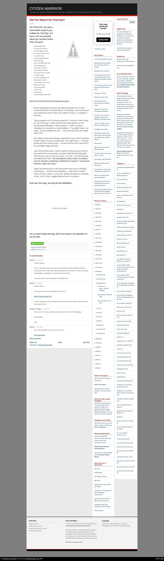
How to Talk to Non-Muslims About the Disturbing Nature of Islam (125, 297)
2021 (97, 221)
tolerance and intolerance (124, 446)
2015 (97, 246)
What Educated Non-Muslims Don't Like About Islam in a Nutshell (102, 65)
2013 (97, 255)
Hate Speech (98, 143)
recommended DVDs (123, 361)
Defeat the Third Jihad (35, 530)
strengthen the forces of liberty (125, 399)
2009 (97, 271)
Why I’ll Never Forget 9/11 (42, 296)
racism (119, 349)
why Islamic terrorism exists (125, 467)
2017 (97, 238)
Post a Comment (35, 338)
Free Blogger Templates (9, 558)
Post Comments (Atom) (45, 345)
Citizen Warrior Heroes (35, 526)
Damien (32, 260)
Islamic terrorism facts (123, 321)
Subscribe (103, 40)
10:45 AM (46, 309)
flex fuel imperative (122, 243)
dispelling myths (121, 217)
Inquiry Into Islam (34, 524)
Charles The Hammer (123, 205)
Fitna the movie (121, 239)
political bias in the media (124, 341)
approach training (122, 191)
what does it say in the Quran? (125, 450)
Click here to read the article (74, 542)
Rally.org (128, 34)
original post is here (61, 101)
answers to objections (123, 187)
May (98, 316)
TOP (162, 558)
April (98, 321)
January (99, 333)
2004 (97, 355)
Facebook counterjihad (123, 231)
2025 (97, 204)
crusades (119, 209)
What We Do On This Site (101, 71)
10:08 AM (39, 283)
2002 (97, 364)
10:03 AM (39, 260)
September (100, 283)
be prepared (120, 201)
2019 (97, 229)
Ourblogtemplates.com (32, 558)
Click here (103, 427)
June (99, 312)
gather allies (120, 247)
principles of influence (123, 345)
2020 (97, 225)
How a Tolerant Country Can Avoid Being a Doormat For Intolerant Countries (102, 183)
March (99, 325)
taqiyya (119, 128)
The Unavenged (39, 335)
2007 (97, 343)
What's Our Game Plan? (101, 97)
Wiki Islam (97, 480)
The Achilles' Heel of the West (102, 159)
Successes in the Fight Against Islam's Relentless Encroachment (103, 492)
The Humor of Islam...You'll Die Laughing (103, 288)
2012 (97, 259)
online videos (120, 329)
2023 (97, 213)
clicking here (120, 36)
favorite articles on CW (123, 235)
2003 (97, 359)
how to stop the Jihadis (123, 291)
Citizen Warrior (45, 8)
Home (60, 342)
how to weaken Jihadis (123, 303)
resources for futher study (124, 365)
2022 (97, 217)
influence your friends (123, 307)
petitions (119, 337)
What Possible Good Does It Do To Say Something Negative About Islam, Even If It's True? (103, 191)
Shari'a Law (120, 373)
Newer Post (33, 342)
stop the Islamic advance (124, 380)
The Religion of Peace (100, 476)
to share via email (122, 439)
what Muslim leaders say (124, 456)
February (100, 329)
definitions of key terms (123, 213)
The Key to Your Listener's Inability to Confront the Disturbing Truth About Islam (102, 117)
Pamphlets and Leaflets (101, 129)
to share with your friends (124, 443)
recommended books (123, 357)
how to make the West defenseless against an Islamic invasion (125, 277)
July (98, 308)
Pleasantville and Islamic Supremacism (78, 525)
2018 (97, 234)
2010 (97, 267)
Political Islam (98, 472)
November (100, 279)
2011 (97, 263)
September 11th (41, 249)
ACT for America (121, 179)
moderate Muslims (122, 325)
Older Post (86, 342)
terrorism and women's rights (125, 421)
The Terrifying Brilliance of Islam (103, 59)
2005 (97, 351)
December (100, 274)
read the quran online (123, 353)
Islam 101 (97, 468)
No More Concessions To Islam (38, 528)
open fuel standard (122, 333)
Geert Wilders (121, 251)
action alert (120, 183)
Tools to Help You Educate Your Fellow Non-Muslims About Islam (103, 87)
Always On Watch (35, 309)
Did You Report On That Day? (47, 19)
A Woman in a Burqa (100, 93)
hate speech (120, 255)
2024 (97, 209)
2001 (97, 368)
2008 (97, 339)
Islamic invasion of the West (124, 315)
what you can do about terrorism (126, 460)
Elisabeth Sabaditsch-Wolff (124, 227)
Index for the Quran (100, 384)
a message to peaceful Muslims (126, 167)
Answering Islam (99, 510)
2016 (97, 242)
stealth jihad (120, 377)
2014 (97, 250)
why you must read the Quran (125, 471)
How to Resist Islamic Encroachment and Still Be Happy (101, 103)
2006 (97, 347)
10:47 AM (39, 327)
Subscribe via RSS (100, 49)
